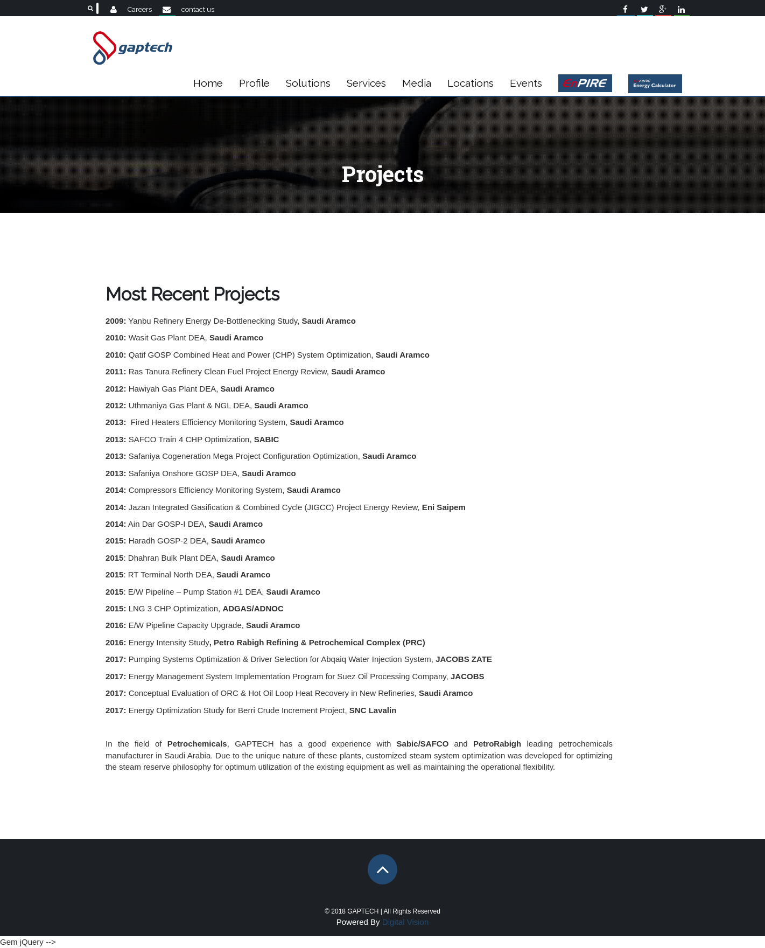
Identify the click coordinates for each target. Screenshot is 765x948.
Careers (140, 10)
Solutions (308, 82)
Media (416, 82)
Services (366, 82)
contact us (197, 10)
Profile (254, 82)
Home (208, 82)
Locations (470, 82)
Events (526, 82)
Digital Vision (405, 921)
